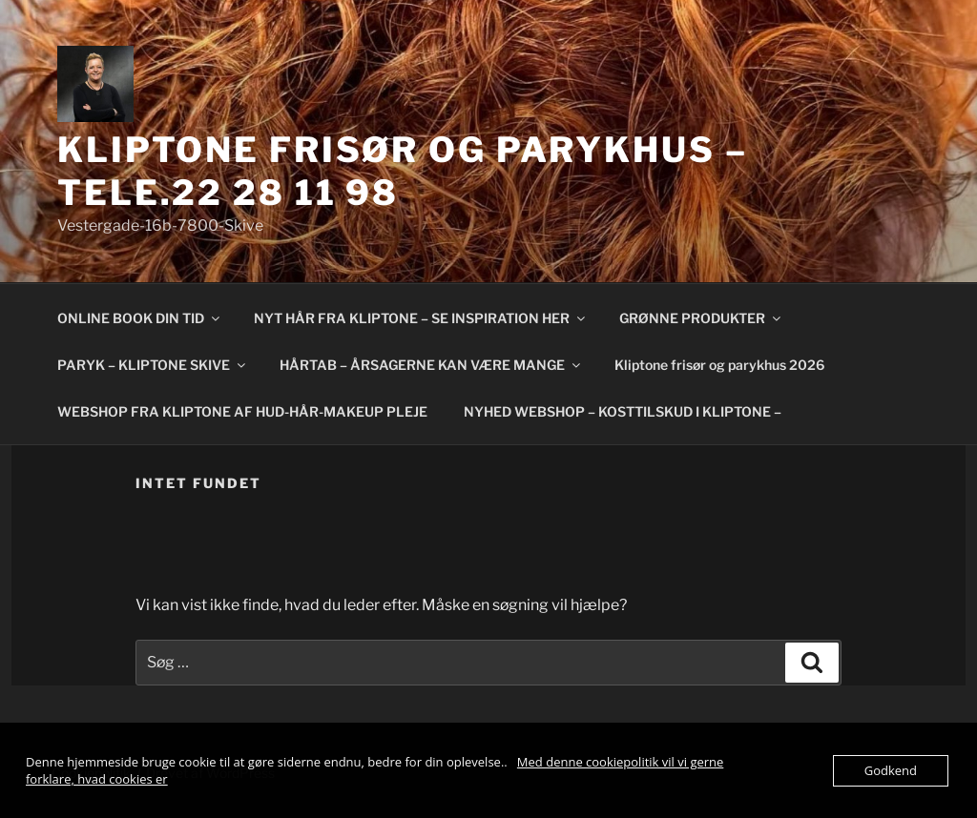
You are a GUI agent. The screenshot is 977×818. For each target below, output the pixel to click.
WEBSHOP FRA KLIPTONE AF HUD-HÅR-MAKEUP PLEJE (242, 411)
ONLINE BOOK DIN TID (139, 318)
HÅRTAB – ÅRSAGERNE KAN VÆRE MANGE (431, 365)
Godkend (890, 770)
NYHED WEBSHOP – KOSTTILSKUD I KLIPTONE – (622, 411)
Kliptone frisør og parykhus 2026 (719, 365)
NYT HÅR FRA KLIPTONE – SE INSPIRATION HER (421, 318)
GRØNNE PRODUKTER (701, 318)
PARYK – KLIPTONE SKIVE (152, 365)
